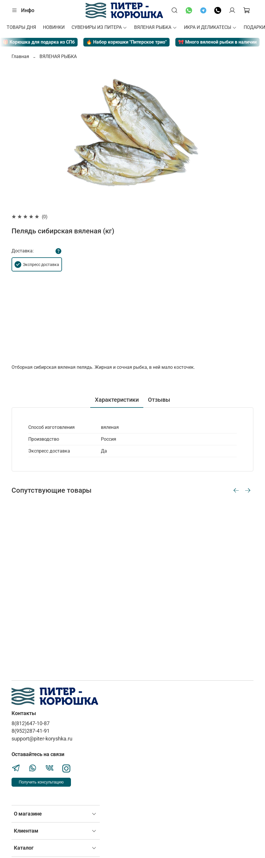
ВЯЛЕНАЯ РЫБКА (155, 27)
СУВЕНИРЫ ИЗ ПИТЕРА (99, 27)
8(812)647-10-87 (31, 723)
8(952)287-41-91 (31, 731)
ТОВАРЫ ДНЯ (21, 27)
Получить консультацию (41, 782)
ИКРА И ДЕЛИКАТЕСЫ (210, 27)
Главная (20, 56)
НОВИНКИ (54, 27)
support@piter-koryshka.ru (42, 739)
